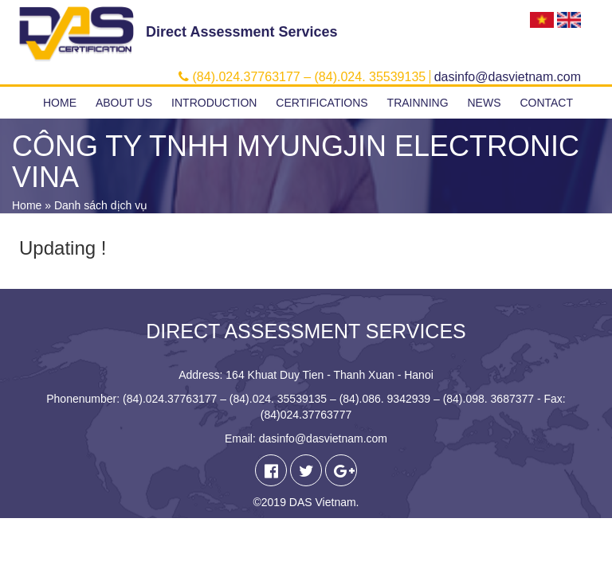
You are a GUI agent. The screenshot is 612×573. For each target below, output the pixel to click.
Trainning (418, 102)
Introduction (214, 102)
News (483, 102)
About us (124, 102)
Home (59, 102)
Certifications (321, 102)
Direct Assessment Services (241, 32)
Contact (546, 102)
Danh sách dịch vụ (100, 205)
